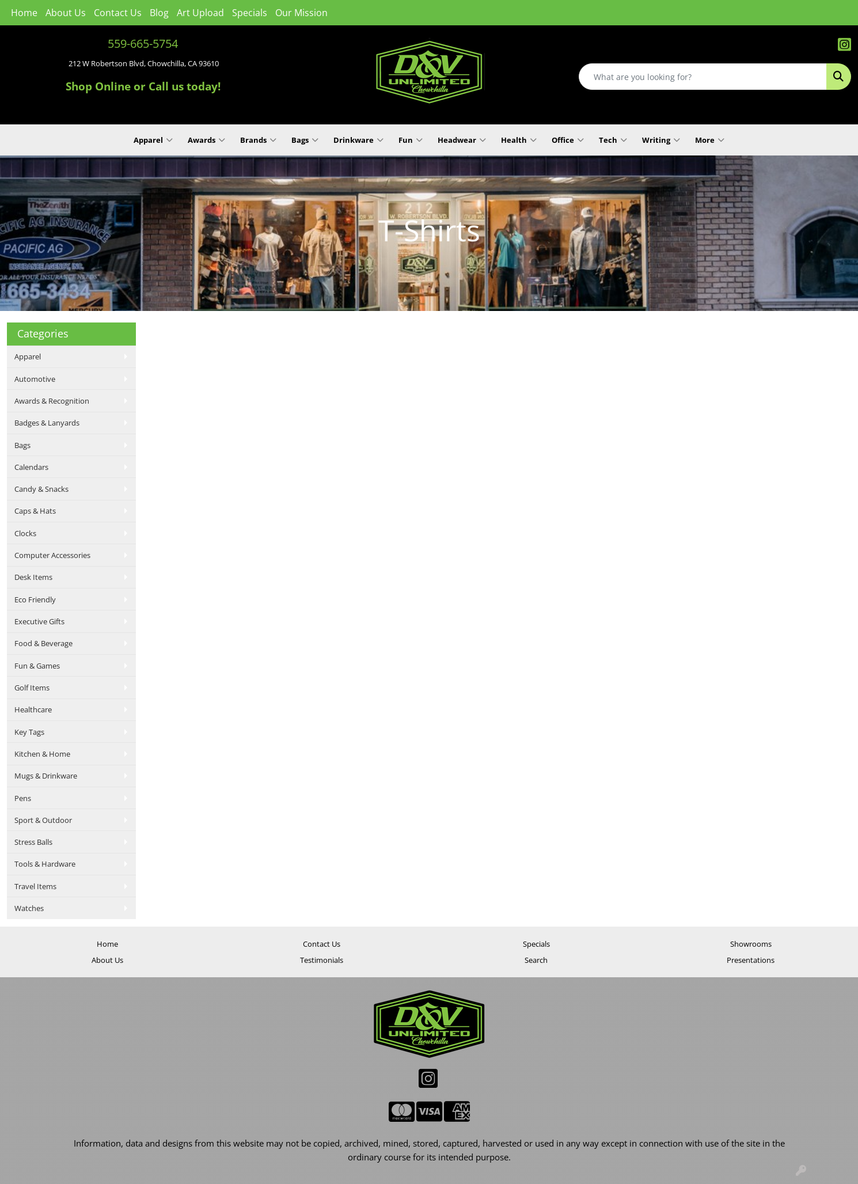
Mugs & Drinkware (45, 776)
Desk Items (33, 577)
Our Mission (301, 12)
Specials (249, 12)
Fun (410, 140)
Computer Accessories (52, 555)
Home (24, 12)
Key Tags (29, 732)
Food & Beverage (43, 643)
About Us (65, 12)
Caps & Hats (35, 511)
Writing (661, 140)
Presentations (751, 960)
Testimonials (321, 960)
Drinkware (358, 140)
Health (519, 140)
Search (536, 960)
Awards (206, 140)
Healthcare (33, 709)
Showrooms (751, 944)
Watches (29, 908)
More (709, 140)
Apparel (153, 140)
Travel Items (35, 886)
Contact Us (118, 12)
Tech (613, 140)
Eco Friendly (35, 599)
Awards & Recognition (51, 401)
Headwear (462, 140)
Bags (304, 140)
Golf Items (32, 687)
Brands (258, 140)
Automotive (34, 379)
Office (568, 140)
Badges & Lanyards (46, 423)
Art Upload (200, 12)
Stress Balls (33, 842)
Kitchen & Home (42, 754)
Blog (159, 12)
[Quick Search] (703, 76)
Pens (22, 798)
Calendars (31, 467)
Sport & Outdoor (43, 820)
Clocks (25, 533)
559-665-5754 (143, 43)
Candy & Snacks (41, 489)
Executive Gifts (39, 621)
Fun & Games (37, 666)
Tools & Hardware (44, 864)
